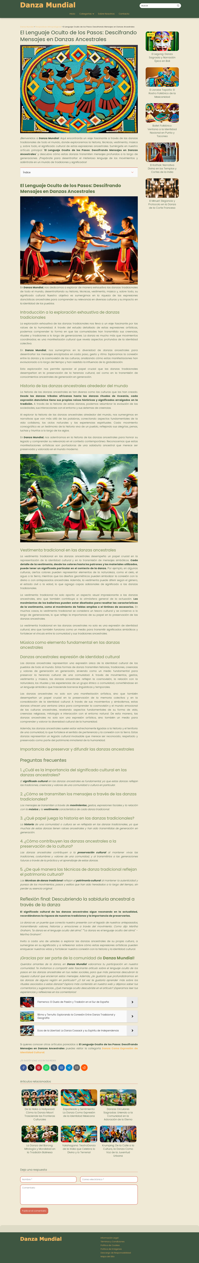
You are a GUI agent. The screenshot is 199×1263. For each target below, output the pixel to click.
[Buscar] (178, 5)
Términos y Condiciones (113, 1241)
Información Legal (109, 1237)
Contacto (124, 13)
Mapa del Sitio (108, 1256)
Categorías (85, 13)
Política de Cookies (110, 1245)
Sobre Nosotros (106, 13)
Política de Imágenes (111, 1249)
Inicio (72, 13)
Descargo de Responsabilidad (116, 1252)
